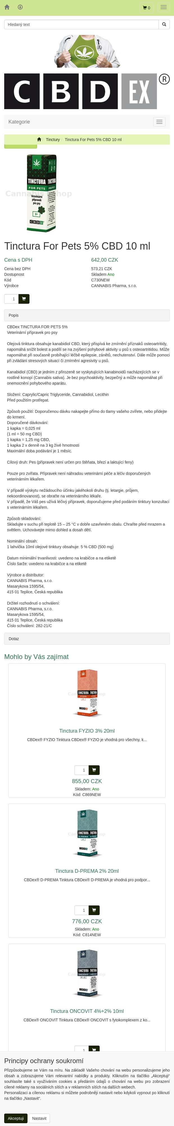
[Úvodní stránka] (39, 139)
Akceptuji (16, 1118)
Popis (14, 315)
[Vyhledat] (164, 24)
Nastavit (39, 1118)
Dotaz (14, 638)
